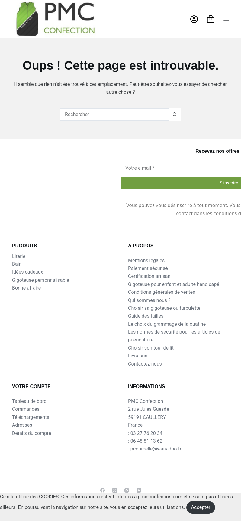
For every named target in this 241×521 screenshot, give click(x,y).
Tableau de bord (29, 401)
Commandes (26, 409)
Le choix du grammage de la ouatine (167, 324)
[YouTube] (139, 490)
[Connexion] (194, 19)
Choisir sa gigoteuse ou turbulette (164, 308)
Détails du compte (31, 433)
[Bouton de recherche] (175, 114)
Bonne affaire (26, 288)
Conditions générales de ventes (161, 292)
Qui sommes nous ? (149, 300)
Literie (18, 256)
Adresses (22, 425)
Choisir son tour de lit (151, 348)
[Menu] (226, 19)
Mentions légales (146, 260)
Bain (16, 264)
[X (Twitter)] (114, 490)
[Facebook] (102, 490)
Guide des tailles (145, 316)
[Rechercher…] (114, 114)
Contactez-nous (145, 364)
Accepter (200, 507)
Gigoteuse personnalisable (40, 280)
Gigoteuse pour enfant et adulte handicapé (173, 284)
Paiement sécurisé (148, 268)
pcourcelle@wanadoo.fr (156, 449)
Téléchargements (30, 417)
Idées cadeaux (27, 272)
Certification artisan (149, 276)
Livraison (137, 356)
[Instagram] (126, 490)
